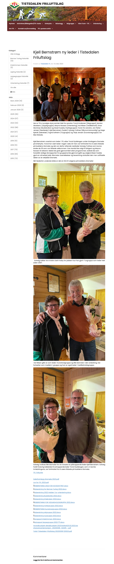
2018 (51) (13, 145)
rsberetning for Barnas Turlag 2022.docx (50, 489)
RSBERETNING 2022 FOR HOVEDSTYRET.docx (51, 486)
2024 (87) (14, 118)
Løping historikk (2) (18, 72)
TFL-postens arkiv (45, 29)
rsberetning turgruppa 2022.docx (47, 516)
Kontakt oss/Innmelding (27, 29)
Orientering (98, 24)
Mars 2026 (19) (16, 101)
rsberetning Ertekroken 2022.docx (47, 499)
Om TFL (12, 29)
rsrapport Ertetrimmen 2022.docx (47, 519)
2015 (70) (14, 158)
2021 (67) (14, 132)
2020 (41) (14, 136)
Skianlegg (60, 24)
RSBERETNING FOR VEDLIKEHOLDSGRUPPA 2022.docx (54, 502)
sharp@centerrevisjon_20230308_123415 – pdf (52, 528)
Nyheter (12, 24)
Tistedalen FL (45, 64)
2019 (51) (13, 141)
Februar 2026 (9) (17, 105)
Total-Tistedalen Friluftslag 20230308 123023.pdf (52, 531)
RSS (12, 92)
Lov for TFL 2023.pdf (41, 482)
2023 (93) (14, 123)
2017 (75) (14, 149)
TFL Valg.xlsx (38, 472)
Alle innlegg (15, 54)
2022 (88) (14, 127)
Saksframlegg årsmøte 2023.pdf (46, 479)
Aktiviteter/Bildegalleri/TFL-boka (30, 24)
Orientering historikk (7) (19, 83)
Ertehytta (49, 24)
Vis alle (13, 87)
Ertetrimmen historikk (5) (18, 66)
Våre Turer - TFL (84, 24)
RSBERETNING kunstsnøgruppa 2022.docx (50, 509)
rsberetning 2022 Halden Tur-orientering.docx (52, 492)
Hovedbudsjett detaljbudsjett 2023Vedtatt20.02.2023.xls (55, 525)
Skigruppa (71, 24)
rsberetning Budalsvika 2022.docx (47, 496)
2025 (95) (14, 114)
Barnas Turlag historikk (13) (19, 59)
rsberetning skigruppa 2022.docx (47, 512)
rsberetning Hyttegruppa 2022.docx (48, 506)
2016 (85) (14, 154)
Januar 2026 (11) (16, 110)
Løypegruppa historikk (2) (19, 77)
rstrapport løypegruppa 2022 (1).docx (49, 522)
